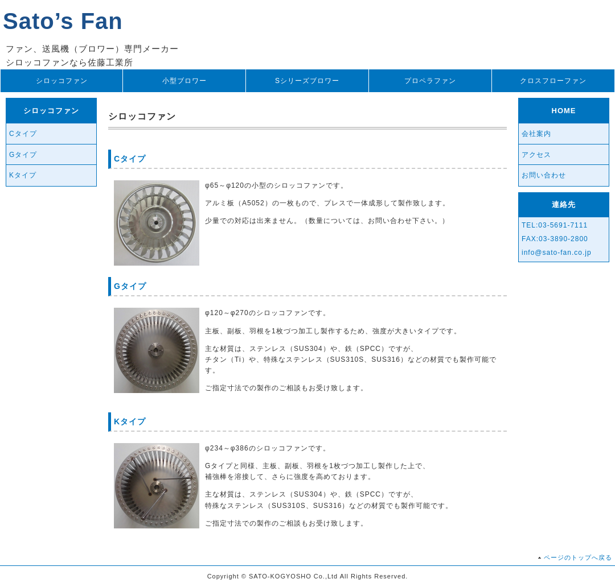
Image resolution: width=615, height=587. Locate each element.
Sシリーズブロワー (307, 81)
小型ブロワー (184, 81)
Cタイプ (23, 134)
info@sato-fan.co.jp (557, 253)
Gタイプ (23, 155)
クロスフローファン (553, 81)
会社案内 (536, 134)
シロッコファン (62, 81)
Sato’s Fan (63, 21)
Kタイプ (22, 175)
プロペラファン (430, 81)
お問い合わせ (544, 175)
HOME (564, 110)
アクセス (536, 155)
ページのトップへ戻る (578, 557)
